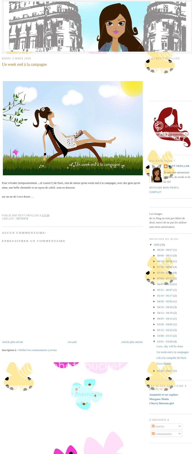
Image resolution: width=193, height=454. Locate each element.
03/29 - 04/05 (165, 324)
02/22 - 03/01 (165, 370)
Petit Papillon (178, 166)
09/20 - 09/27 (165, 249)
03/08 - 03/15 (165, 335)
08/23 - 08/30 (165, 261)
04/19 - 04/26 (165, 307)
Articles (158, 426)
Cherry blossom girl (161, 403)
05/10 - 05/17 (165, 295)
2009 (157, 244)
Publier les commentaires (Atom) (37, 350)
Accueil (72, 342)
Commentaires (162, 433)
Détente (22, 218)
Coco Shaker (163, 363)
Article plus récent (12, 342)
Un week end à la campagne (24, 64)
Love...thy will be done (169, 346)
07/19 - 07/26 (165, 272)
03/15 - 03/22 (165, 330)
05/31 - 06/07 (165, 289)
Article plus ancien (132, 342)
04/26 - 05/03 (165, 301)
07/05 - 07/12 (165, 278)
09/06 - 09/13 (165, 255)
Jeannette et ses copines (163, 394)
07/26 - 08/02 (165, 267)
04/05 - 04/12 (165, 318)
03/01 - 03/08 (165, 341)
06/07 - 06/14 (165, 284)
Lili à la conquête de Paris (171, 357)
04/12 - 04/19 (165, 312)
